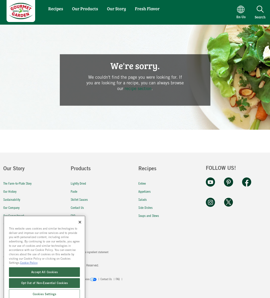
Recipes (55, 8)
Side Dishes (145, 207)
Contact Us (77, 207)
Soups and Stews (148, 215)
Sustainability (11, 199)
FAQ (73, 215)
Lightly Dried (78, 183)
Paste (74, 191)
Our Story (116, 8)
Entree (142, 183)
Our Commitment (13, 215)
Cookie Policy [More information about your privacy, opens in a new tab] (29, 286)
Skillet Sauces (79, 199)
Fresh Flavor (147, 8)
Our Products (85, 8)
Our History (9, 191)
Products (81, 169)
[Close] (80, 245)
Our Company (11, 207)
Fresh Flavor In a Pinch (17, 232)
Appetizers (144, 191)
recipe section (138, 88)
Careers (7, 223)
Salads (142, 199)
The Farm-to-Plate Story (17, 183)
